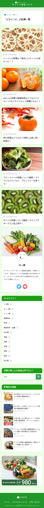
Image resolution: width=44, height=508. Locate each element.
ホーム (7, 502)
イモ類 (8, 304)
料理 (7, 323)
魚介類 (8, 360)
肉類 (7, 342)
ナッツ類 (9, 313)
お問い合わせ (34, 502)
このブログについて (19, 502)
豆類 (7, 346)
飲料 (7, 356)
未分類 (8, 332)
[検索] (38, 376)
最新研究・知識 (11, 327)
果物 (7, 337)
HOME (22, 497)
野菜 (7, 351)
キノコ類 (9, 309)
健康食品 (9, 318)
